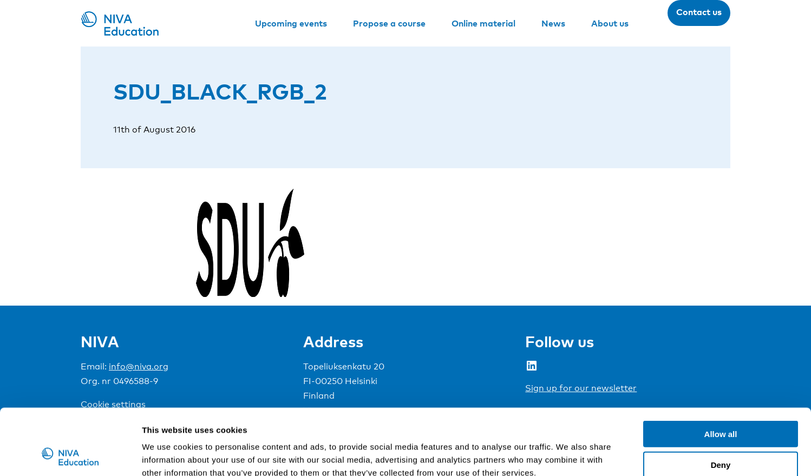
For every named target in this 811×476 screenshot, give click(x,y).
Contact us (699, 11)
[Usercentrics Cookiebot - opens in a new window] (70, 455)
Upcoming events (291, 23)
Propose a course (389, 23)
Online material (483, 23)
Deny (721, 402)
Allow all (720, 371)
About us (610, 23)
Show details (568, 454)
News (553, 23)
